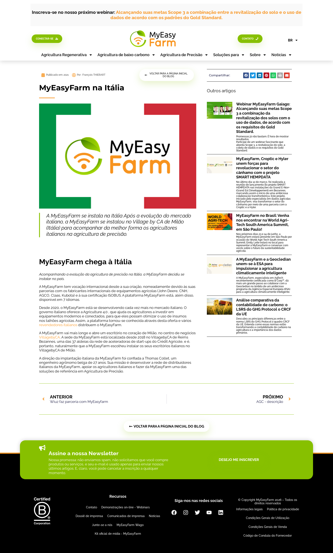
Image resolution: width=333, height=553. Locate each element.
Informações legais (249, 509)
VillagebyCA (49, 337)
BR (293, 40)
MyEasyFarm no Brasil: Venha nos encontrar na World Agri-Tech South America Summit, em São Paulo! (262, 222)
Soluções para (229, 55)
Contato (91, 507)
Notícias (281, 55)
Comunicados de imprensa (126, 516)
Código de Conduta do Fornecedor (267, 535)
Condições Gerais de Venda (267, 527)
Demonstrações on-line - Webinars (125, 507)
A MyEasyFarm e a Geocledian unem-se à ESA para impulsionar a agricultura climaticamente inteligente (263, 266)
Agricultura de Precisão (184, 55)
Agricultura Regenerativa (67, 55)
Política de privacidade (283, 509)
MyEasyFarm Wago (130, 525)
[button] (246, 75)
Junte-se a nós (102, 525)
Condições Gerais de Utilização (267, 518)
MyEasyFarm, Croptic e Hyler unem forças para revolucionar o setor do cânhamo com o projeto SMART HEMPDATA (262, 167)
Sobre (258, 55)
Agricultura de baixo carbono (126, 55)
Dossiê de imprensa (89, 516)
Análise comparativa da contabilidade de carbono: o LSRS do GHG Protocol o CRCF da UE (263, 307)
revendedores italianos (58, 325)
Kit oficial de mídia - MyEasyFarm (118, 533)
